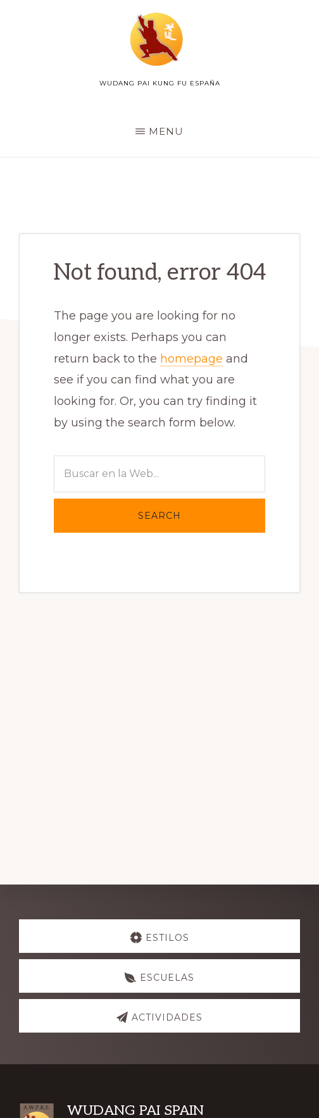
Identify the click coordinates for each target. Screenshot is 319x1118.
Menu (166, 131)
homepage (191, 359)
